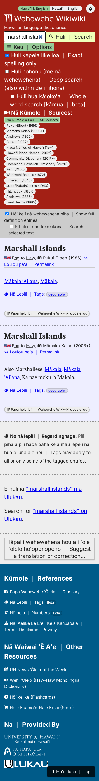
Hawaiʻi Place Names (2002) (29, 153)
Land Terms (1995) (21, 202)
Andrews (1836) (19, 196)
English (73, 9)
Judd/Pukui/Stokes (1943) (27, 186)
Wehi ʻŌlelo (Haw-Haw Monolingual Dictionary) (42, 683)
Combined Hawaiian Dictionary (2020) (37, 164)
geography (57, 294)
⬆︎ (71, 771)
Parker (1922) (17, 142)
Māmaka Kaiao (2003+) (25, 131)
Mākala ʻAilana (21, 281)
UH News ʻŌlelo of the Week (35, 669)
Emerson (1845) (19, 180)
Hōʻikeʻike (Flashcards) (29, 697)
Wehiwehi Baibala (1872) (26, 175)
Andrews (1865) (19, 136)
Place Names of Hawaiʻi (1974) (30, 147)
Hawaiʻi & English (34, 9)
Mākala (48, 281)
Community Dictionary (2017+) (30, 158)
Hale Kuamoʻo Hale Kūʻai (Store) (39, 707)
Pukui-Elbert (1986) (22, 125)
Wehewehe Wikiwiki (45, 18)
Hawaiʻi (57, 9)
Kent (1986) (15, 169)
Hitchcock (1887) (20, 191)
